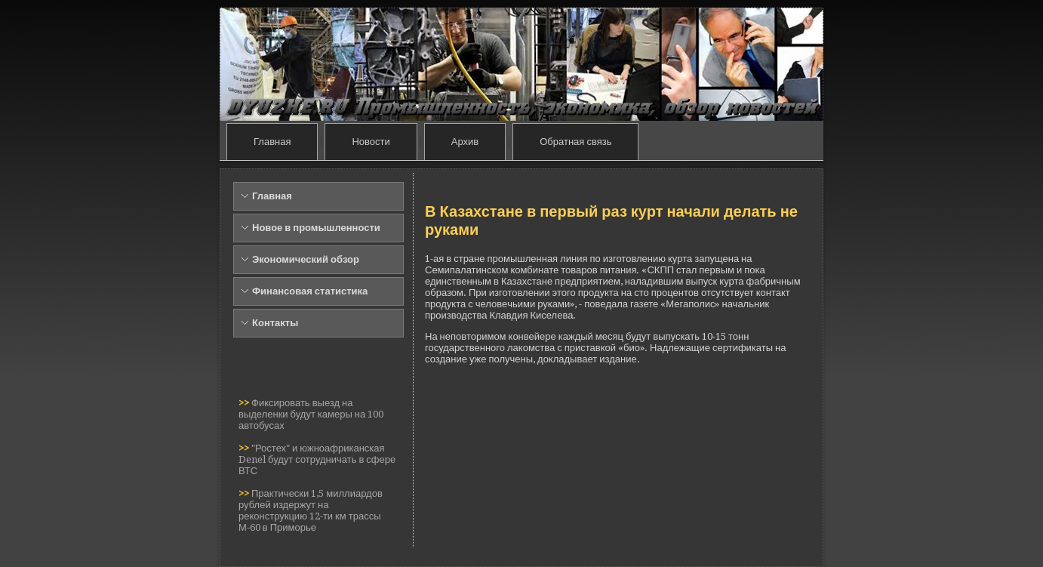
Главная (272, 141)
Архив (464, 141)
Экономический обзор (305, 259)
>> (244, 402)
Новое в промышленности (316, 227)
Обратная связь (575, 141)
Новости (370, 141)
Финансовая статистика (310, 291)
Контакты (275, 322)
